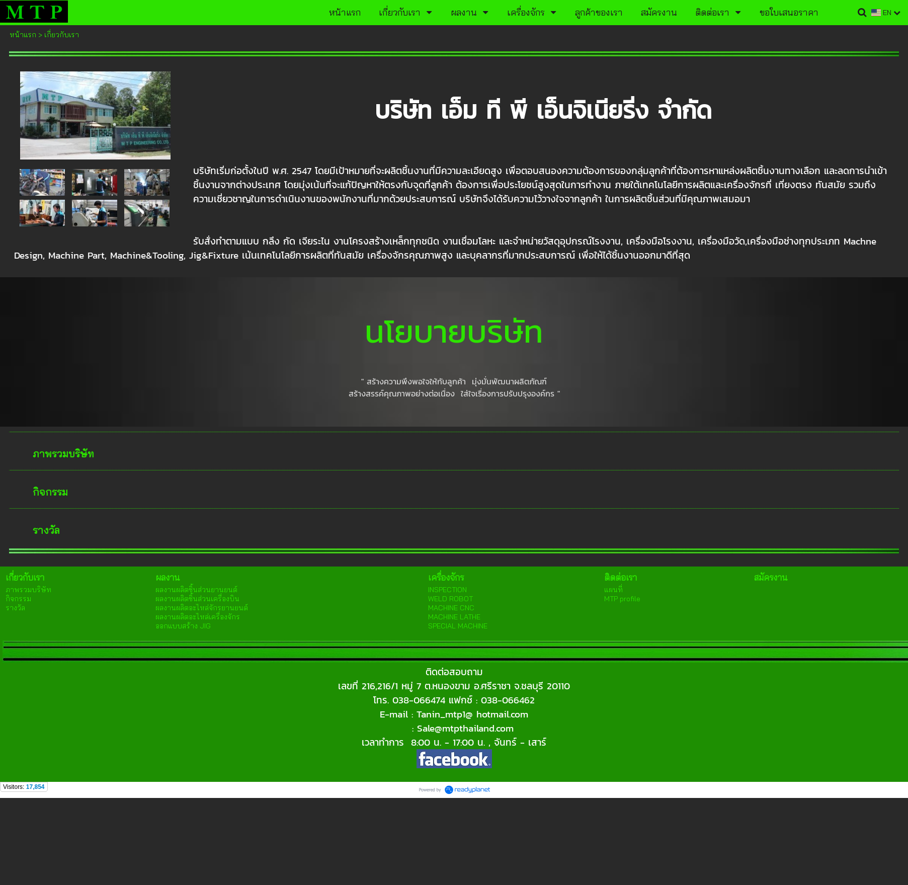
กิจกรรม (50, 492)
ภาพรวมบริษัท (63, 453)
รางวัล (46, 530)
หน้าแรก (23, 34)
